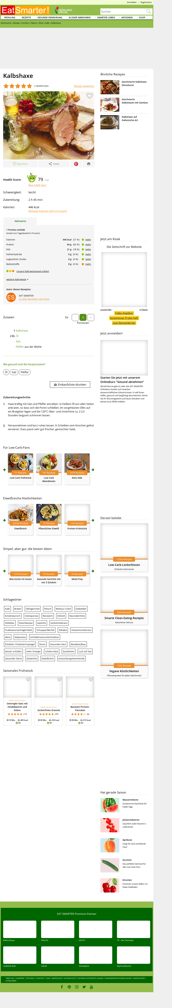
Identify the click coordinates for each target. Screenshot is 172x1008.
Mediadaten (138, 978)
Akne (7, 637)
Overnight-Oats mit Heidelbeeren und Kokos (17, 707)
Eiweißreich (20, 528)
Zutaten (8, 317)
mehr (88, 239)
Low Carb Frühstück (20, 477)
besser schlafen (13, 651)
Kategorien (11, 981)
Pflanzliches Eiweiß (49, 528)
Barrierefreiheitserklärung (118, 978)
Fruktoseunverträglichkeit (18, 630)
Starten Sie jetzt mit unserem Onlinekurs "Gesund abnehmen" (124, 362)
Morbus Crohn (63, 608)
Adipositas (20, 637)
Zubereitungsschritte (17, 397)
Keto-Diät (77, 477)
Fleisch (47, 608)
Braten (17, 608)
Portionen (83, 323)
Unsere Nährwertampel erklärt (32, 271)
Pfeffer (20, 346)
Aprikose (127, 839)
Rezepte (26, 17)
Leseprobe (105, 309)
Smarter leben (106, 17)
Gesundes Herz (58, 644)
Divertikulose (26, 622)
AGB (48, 978)
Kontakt (40, 978)
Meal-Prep (77, 579)
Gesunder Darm (13, 658)
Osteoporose (31, 615)
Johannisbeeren (131, 819)
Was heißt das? (37, 185)
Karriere (20, 978)
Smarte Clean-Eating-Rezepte (124, 618)
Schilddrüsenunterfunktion (44, 637)
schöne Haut (51, 651)
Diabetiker (81, 608)
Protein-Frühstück (77, 528)
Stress (42, 644)
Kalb (7, 608)
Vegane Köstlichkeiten (124, 671)
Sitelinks (30, 978)
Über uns (10, 978)
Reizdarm (48, 615)
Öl (17, 336)
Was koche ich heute (20, 579)
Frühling (9, 17)
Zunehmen (68, 651)
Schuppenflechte (45, 630)
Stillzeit (61, 615)
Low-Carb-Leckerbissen (124, 565)
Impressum (57, 978)
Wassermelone (130, 799)
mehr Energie (33, 651)
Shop (142, 17)
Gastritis (41, 622)
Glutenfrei (31, 658)
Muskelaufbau (78, 644)
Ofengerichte (33, 608)
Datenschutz (70, 978)
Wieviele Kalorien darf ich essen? (47, 211)
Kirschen (127, 879)
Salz (18, 341)
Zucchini (127, 859)
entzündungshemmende (71, 658)
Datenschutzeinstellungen (90, 978)
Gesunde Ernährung (49, 17)
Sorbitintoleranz (59, 622)
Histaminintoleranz (81, 630)
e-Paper (144, 309)
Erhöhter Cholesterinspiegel (20, 644)
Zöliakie (63, 630)
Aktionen (127, 17)
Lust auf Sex (85, 651)
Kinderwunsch (12, 615)
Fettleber (10, 622)
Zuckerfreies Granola (48, 710)
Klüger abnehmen (80, 17)
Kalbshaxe (22, 330)
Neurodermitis (77, 615)
